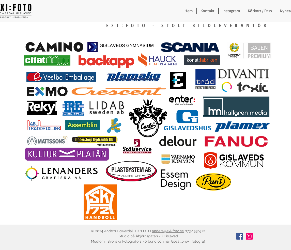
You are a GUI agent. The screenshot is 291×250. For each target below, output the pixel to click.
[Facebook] (239, 236)
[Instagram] (249, 236)
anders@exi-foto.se (168, 231)
